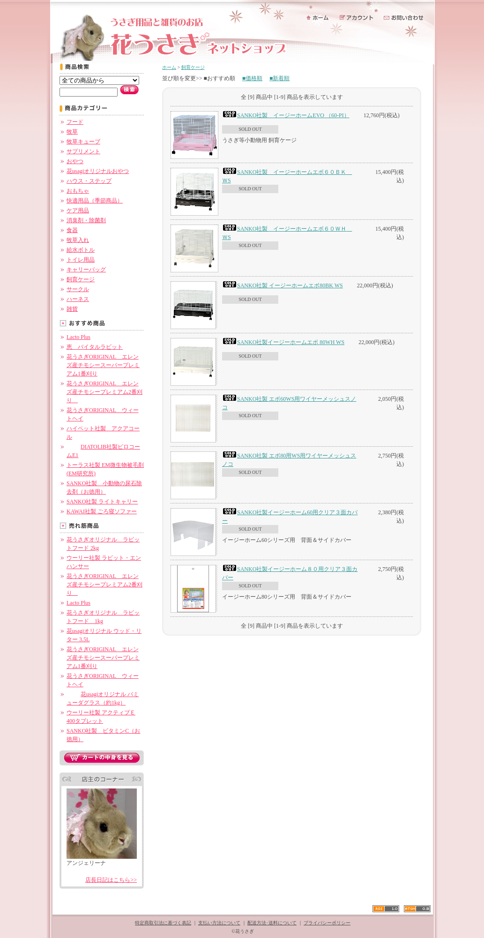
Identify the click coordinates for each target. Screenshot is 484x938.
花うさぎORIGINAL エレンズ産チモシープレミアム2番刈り (104, 392)
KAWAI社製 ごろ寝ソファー (102, 511)
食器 (72, 230)
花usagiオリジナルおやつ (98, 171)
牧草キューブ (83, 141)
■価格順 (252, 78)
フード (75, 122)
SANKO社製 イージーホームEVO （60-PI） (286, 115)
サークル (78, 289)
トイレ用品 (81, 259)
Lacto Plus (78, 337)
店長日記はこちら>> (111, 880)
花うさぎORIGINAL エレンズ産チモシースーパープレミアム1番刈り (103, 365)
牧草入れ (78, 240)
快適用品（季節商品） (95, 200)
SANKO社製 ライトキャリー (102, 501)
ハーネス (78, 299)
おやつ (75, 161)
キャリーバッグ (86, 269)
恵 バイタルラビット (95, 347)
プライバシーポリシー (327, 922)
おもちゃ (78, 191)
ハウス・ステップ (89, 181)
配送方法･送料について (272, 922)
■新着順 (279, 78)
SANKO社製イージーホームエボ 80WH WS (283, 342)
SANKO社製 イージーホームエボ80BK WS (282, 285)
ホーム (169, 67)
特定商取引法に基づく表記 (163, 922)
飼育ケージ (81, 279)
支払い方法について (219, 922)
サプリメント (83, 151)
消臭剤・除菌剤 (86, 220)
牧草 (72, 131)
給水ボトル (81, 250)
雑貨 (72, 309)
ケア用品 (78, 210)
